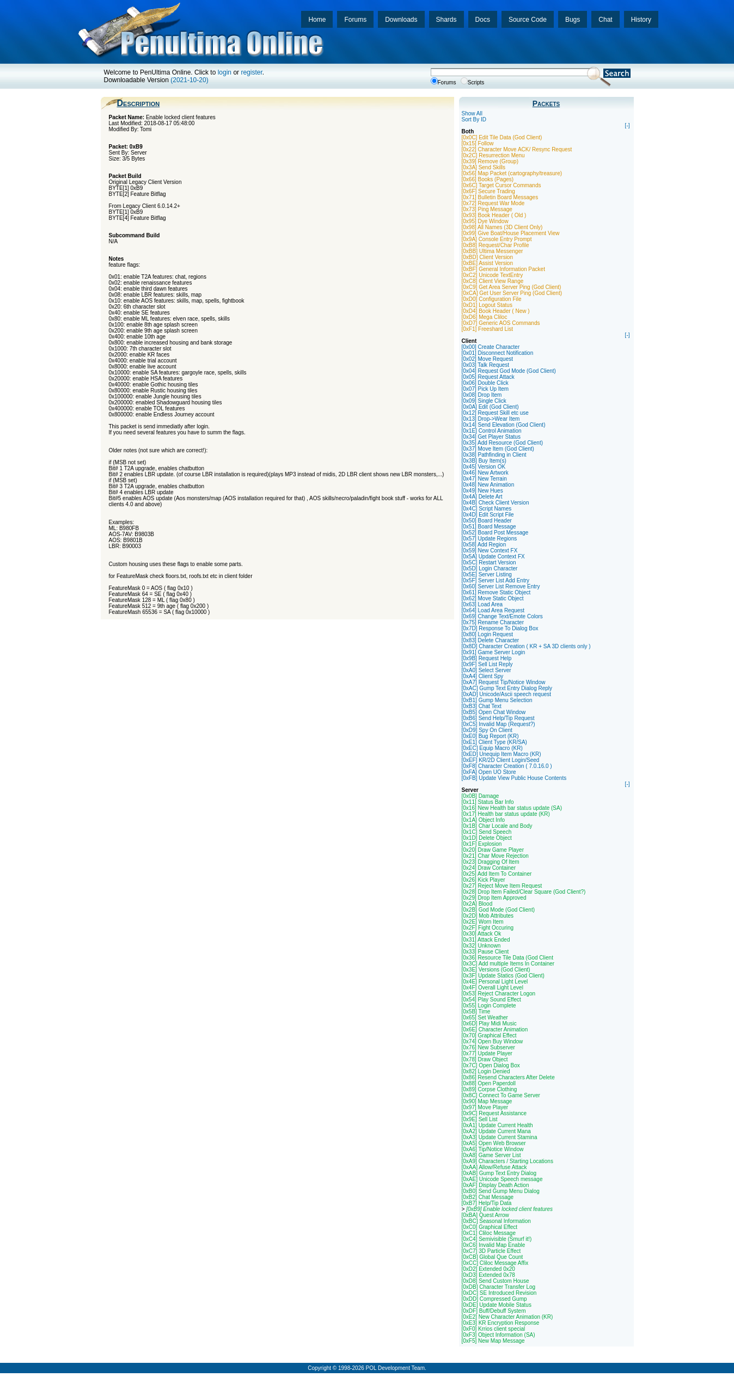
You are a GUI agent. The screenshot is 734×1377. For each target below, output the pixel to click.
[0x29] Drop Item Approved (494, 898)
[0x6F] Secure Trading (488, 191)
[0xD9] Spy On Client (487, 730)
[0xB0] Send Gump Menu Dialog (501, 1191)
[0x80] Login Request (487, 634)
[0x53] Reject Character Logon (499, 994)
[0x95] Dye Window (485, 221)
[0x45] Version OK (484, 467)
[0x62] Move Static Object (493, 598)
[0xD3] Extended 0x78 (488, 1275)
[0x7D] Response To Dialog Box (500, 628)
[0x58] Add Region (484, 545)
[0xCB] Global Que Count (492, 1257)
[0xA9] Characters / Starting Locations (507, 1161)
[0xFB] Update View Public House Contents (514, 778)
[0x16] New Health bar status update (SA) (512, 808)
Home (317, 19)
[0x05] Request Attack (488, 377)
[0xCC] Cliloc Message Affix (495, 1263)
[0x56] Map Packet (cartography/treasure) (512, 173)
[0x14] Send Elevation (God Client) (504, 425)
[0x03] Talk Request (486, 365)
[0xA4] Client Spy (483, 676)
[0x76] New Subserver (488, 1047)
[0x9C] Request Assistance (494, 1113)
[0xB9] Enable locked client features (509, 1209)
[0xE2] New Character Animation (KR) (507, 1317)
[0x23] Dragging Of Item (490, 862)
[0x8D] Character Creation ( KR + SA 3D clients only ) (526, 646)
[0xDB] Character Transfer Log (499, 1287)
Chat (605, 19)
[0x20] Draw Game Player (493, 850)
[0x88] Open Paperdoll (489, 1083)
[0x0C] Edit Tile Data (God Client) (502, 137)
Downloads (401, 19)
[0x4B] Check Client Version (495, 503)
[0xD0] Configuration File (492, 299)
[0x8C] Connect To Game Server (501, 1095)
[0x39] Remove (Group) (490, 161)
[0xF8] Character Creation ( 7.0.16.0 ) (507, 766)
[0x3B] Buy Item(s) (484, 461)
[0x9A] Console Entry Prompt (497, 239)
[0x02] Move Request (487, 359)
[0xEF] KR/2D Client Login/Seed (501, 760)
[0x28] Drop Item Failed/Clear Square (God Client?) (524, 892)
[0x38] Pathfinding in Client (494, 455)
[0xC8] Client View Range (493, 281)
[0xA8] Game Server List (491, 1155)
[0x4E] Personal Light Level (495, 982)
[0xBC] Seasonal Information (496, 1221)
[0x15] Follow (478, 143)
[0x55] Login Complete (489, 1006)
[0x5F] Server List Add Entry (496, 580)
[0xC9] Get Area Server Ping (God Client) (511, 287)
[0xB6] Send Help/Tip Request (498, 718)
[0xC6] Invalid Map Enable (493, 1245)
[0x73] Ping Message (487, 209)
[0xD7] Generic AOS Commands (501, 323)
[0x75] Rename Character (493, 622)
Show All (472, 113)
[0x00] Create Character (491, 347)
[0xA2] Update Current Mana (496, 1131)
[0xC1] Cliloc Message (489, 1233)
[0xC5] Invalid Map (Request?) (498, 724)
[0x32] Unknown (481, 946)
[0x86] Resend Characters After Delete (508, 1077)
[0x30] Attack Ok (481, 934)
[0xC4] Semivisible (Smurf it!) (497, 1239)
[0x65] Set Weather (485, 1018)
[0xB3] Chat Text (481, 706)
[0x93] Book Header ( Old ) (494, 215)
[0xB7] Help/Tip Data (487, 1203)
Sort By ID (474, 119)
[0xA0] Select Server (486, 670)
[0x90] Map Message (487, 1101)
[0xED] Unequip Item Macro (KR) (501, 754)
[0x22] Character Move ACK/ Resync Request (517, 149)
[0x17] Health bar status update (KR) (506, 814)
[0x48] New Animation (488, 485)
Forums (355, 19)
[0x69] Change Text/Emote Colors (502, 616)
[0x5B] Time (476, 1012)
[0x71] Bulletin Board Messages (500, 197)
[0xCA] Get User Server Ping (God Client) (512, 293)
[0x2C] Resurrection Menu (493, 155)
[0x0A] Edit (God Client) (490, 407)
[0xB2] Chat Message (488, 1197)
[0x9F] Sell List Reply (487, 664)
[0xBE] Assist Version (487, 263)
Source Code (528, 19)
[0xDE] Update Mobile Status (496, 1305)
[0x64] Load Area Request (493, 610)
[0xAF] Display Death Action (495, 1185)
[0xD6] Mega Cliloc (484, 317)
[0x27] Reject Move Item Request (502, 886)
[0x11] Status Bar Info (488, 802)
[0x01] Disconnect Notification (498, 353)
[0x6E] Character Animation (495, 1029)
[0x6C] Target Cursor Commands (501, 185)
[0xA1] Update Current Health (497, 1125)
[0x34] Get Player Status (491, 437)
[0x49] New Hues (482, 491)
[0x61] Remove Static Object (496, 592)
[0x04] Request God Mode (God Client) (509, 371)
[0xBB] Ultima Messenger (492, 251)
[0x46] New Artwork (485, 473)
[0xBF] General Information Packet (503, 269)
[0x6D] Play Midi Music (489, 1023)
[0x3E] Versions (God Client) (496, 970)
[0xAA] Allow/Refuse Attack (494, 1167)
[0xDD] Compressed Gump (494, 1299)
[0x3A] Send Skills (484, 167)
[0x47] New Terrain (484, 479)
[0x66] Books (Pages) (488, 179)
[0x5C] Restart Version (489, 562)
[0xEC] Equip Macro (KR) (492, 748)
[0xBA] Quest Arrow (485, 1215)
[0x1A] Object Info (483, 820)
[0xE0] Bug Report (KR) (490, 736)
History (641, 19)
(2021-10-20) (189, 80)
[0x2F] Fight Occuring (488, 928)
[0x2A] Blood (477, 904)
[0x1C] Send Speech (487, 832)
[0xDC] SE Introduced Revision (499, 1293)
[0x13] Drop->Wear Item (491, 419)
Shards (446, 19)
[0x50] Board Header (487, 521)
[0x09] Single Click (484, 401)
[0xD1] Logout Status (487, 305)
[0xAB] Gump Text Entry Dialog (499, 1173)
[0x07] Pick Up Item (485, 389)
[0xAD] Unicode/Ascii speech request (507, 694)
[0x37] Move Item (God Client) (498, 449)
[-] (627, 125)
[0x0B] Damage (480, 796)
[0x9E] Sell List (480, 1119)
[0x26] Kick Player (483, 880)
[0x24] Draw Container (489, 868)
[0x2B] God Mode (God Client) (498, 910)
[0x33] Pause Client (485, 952)
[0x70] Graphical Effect (489, 1035)
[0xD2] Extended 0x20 (488, 1269)
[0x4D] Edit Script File (488, 515)
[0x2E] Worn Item (483, 922)
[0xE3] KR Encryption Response (501, 1323)
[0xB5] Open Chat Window (494, 712)
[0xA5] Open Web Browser (494, 1143)
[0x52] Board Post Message (495, 533)
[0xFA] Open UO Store (489, 772)
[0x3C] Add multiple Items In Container (508, 964)
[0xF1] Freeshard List (487, 329)
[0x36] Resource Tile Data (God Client (507, 958)
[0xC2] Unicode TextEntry (492, 275)
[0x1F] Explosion (482, 844)
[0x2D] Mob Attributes (488, 916)
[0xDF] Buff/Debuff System (494, 1311)
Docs (482, 19)
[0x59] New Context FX (490, 551)
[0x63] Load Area (482, 604)
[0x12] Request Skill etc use (495, 413)
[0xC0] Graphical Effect (490, 1227)
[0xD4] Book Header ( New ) (496, 311)
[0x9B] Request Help (487, 658)
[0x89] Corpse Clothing (489, 1089)
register (251, 72)
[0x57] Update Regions (489, 539)
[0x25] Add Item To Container (497, 874)
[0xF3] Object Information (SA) (498, 1335)
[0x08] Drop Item (482, 395)
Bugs (572, 19)
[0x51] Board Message (489, 527)
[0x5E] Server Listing (487, 574)
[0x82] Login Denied (486, 1071)
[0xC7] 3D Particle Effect (491, 1251)
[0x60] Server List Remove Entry (501, 586)
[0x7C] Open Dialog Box (491, 1065)
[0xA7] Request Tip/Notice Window (504, 682)
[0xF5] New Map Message (493, 1341)
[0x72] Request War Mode (493, 203)
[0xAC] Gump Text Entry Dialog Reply (507, 688)
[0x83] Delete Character (490, 640)
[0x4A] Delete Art (482, 497)
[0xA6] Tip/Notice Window (493, 1149)
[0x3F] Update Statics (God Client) (503, 976)
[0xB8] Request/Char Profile (495, 245)
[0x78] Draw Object (485, 1059)
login (224, 72)
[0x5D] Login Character (490, 568)
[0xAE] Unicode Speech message (502, 1179)
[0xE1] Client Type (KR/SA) (494, 742)
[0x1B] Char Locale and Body (497, 826)
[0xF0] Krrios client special (493, 1329)
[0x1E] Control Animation (492, 431)
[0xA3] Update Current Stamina (499, 1137)
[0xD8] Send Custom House (495, 1281)
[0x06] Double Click (485, 383)
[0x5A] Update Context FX (493, 557)
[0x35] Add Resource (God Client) (502, 443)
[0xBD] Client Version (487, 257)
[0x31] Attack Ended (486, 940)
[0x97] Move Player (485, 1107)
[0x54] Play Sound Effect (491, 1000)
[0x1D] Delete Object (487, 838)
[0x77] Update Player (487, 1053)
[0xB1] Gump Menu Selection (497, 700)
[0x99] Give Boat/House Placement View (511, 233)
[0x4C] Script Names (487, 509)
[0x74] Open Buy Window (492, 1041)
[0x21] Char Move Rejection (495, 856)
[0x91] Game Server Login (493, 652)
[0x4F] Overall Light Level (492, 988)
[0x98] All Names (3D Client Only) (502, 227)
